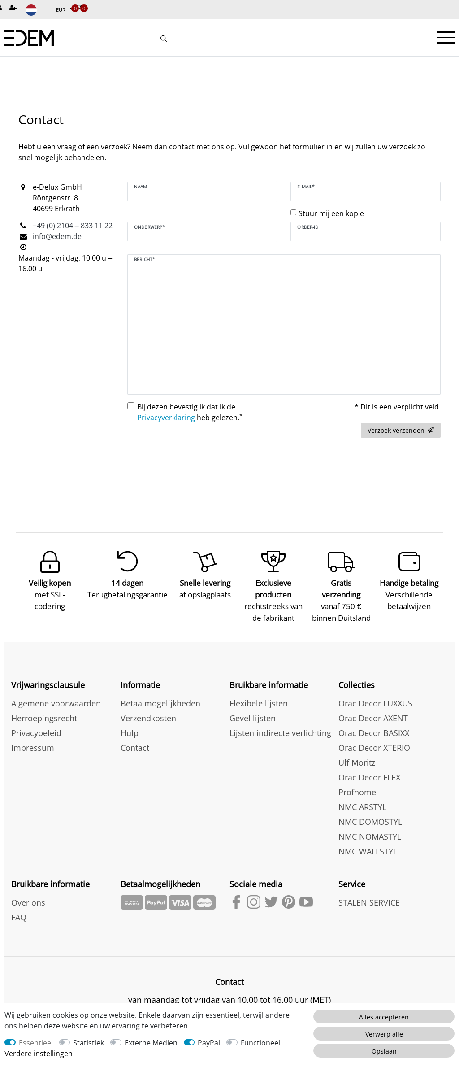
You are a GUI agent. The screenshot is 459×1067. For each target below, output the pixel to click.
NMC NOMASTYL (369, 836)
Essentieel (36, 1043)
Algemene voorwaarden (56, 703)
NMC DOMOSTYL (370, 821)
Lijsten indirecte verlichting (280, 732)
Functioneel (260, 1043)
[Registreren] (13, 8)
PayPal (209, 1043)
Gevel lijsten (253, 718)
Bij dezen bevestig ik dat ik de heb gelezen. (189, 412)
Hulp (130, 732)
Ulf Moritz (356, 762)
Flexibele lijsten (259, 703)
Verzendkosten (148, 718)
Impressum (32, 747)
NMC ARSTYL (362, 806)
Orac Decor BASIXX (373, 732)
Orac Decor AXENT (373, 718)
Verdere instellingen (38, 1053)
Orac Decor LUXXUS (375, 703)
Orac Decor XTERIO (374, 747)
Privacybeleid (36, 732)
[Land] (37, 10)
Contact (135, 747)
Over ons (28, 902)
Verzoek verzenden (401, 430)
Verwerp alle (384, 1034)
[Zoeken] (163, 39)
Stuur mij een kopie (331, 213)
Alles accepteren (384, 1017)
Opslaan (384, 1051)
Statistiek (88, 1043)
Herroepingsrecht (44, 718)
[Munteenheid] (65, 10)
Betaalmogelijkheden (160, 703)
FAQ (18, 917)
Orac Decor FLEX (369, 777)
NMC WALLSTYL (367, 851)
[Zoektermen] (240, 38)
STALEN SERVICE (369, 902)
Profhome (357, 792)
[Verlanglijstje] (77, 8)
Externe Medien (151, 1043)
